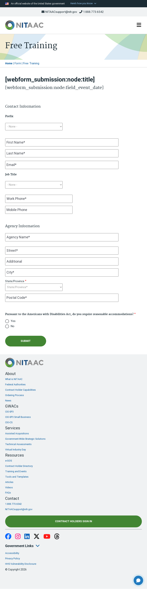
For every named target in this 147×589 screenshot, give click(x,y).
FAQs (8, 492)
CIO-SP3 (9, 411)
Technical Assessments (18, 444)
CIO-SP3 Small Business (18, 417)
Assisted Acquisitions (17, 433)
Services (12, 428)
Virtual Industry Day (15, 449)
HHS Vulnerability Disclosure (20, 563)
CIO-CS (8, 422)
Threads (57, 537)
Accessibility (12, 553)
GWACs (11, 406)
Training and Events (16, 471)
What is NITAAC (13, 379)
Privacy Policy (12, 558)
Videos (9, 487)
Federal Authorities (15, 384)
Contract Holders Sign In (73, 521)
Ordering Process (14, 395)
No (12, 326)
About (10, 373)
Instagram (17, 537)
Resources (14, 455)
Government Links (19, 546)
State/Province (14, 281)
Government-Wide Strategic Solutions (25, 438)
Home (8, 63)
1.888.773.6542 (91, 12)
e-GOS (8, 460)
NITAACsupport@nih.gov (59, 12)
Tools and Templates (17, 476)
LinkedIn (27, 537)
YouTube (46, 537)
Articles (9, 482)
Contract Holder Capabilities (20, 389)
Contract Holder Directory (19, 466)
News (8, 400)
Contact (12, 498)
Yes (13, 321)
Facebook (8, 537)
